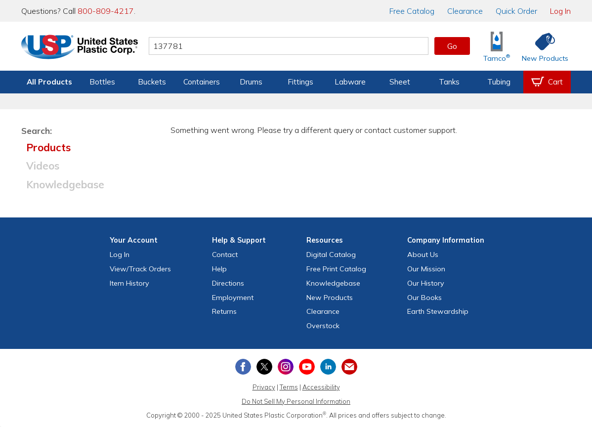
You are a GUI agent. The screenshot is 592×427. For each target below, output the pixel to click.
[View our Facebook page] (243, 367)
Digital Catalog (331, 254)
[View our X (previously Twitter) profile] (264, 367)
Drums (251, 81)
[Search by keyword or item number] (288, 46)
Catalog (411, 11)
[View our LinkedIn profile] (328, 367)
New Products (329, 297)
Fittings (300, 81)
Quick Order (516, 11)
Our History (425, 283)
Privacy (264, 387)
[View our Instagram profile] (286, 367)
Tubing (498, 81)
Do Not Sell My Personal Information (296, 401)
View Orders (140, 268)
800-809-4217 (106, 11)
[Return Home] (79, 48)
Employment (233, 297)
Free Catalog (336, 268)
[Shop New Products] (541, 46)
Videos (42, 165)
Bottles (102, 81)
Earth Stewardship (437, 311)
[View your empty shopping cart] (547, 82)
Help (219, 268)
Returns (224, 311)
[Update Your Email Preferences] (349, 367)
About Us (422, 254)
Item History (129, 283)
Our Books (424, 297)
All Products (49, 81)
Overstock (322, 325)
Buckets (152, 81)
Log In (560, 11)
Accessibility (321, 387)
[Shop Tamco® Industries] (496, 46)
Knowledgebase (65, 184)
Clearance (465, 11)
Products (48, 147)
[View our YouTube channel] (307, 367)
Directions (228, 283)
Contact (225, 254)
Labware (350, 81)
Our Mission (426, 268)
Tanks (449, 81)
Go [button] (452, 46)
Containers (201, 81)
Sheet (399, 81)
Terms (289, 387)
